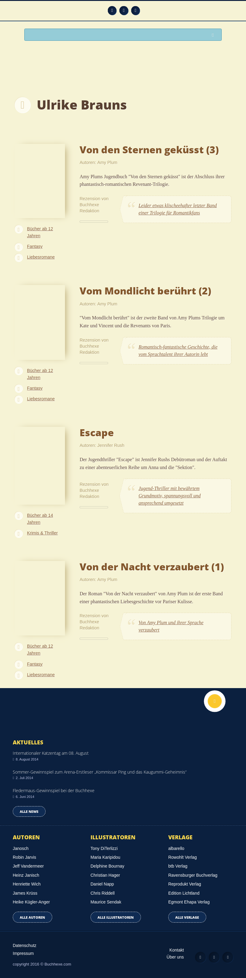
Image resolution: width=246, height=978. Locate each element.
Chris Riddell (102, 893)
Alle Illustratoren (115, 917)
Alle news (29, 811)
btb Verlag (177, 866)
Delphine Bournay (107, 866)
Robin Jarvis (24, 857)
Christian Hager (105, 875)
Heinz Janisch (26, 875)
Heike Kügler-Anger (31, 902)
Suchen (214, 35)
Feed (112, 10)
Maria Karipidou (105, 857)
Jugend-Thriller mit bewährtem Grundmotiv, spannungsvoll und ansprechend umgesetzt (169, 496)
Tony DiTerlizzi (104, 848)
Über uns (175, 957)
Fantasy (35, 246)
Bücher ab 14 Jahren (40, 519)
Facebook (123, 10)
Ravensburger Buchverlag (192, 875)
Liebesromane (41, 257)
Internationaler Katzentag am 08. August (51, 753)
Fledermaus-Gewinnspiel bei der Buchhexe (53, 790)
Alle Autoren (32, 917)
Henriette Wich (27, 884)
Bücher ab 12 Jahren (40, 232)
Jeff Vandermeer (28, 866)
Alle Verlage (187, 917)
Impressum (23, 953)
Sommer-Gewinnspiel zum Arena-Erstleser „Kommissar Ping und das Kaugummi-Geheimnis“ (99, 772)
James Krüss (25, 893)
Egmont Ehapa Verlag (189, 902)
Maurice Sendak (106, 902)
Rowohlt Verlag (182, 857)
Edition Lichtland (184, 893)
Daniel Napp (102, 884)
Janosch (21, 848)
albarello (176, 848)
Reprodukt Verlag (184, 884)
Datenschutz (24, 945)
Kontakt (176, 950)
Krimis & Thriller (42, 533)
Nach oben (215, 701)
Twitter (135, 10)
